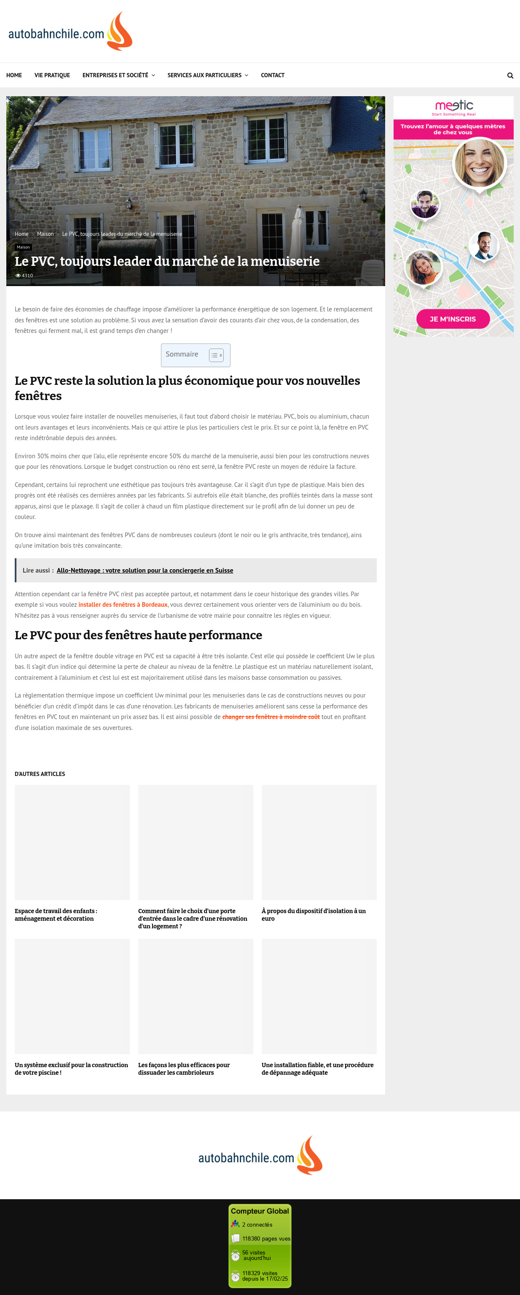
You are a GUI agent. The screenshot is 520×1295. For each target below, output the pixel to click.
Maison (23, 247)
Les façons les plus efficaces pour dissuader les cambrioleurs (184, 1069)
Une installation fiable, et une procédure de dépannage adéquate (318, 1069)
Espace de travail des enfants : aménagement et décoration (56, 915)
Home (14, 75)
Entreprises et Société (115, 75)
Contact (272, 75)
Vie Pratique (52, 75)
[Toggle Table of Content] (212, 355)
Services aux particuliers (205, 75)
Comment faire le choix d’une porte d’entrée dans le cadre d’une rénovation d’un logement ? (192, 919)
